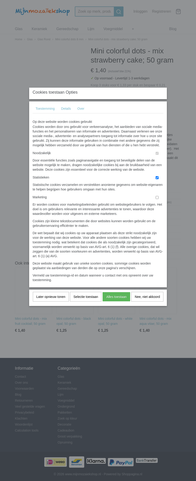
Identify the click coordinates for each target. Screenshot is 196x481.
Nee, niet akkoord (147, 306)
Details (66, 117)
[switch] (157, 162)
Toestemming (45, 117)
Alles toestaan (116, 306)
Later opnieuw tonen (50, 306)
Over (80, 117)
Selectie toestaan (85, 306)
